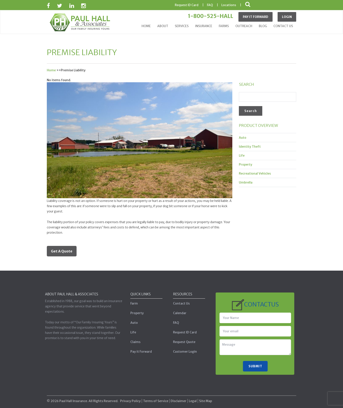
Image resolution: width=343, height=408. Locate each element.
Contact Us (283, 26)
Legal (193, 399)
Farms (224, 26)
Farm (131, 303)
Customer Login (182, 352)
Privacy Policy (130, 399)
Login (287, 17)
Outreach (243, 26)
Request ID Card (182, 332)
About (162, 26)
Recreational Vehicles (255, 173)
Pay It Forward (255, 17)
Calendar (177, 313)
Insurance (203, 26)
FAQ (210, 5)
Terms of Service (155, 399)
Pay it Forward (138, 352)
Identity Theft (250, 147)
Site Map (205, 399)
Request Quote (182, 342)
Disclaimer (178, 399)
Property (245, 164)
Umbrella (245, 182)
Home (146, 26)
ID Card (186, 5)
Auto (242, 138)
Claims (133, 342)
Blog (263, 26)
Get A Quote (61, 251)
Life (242, 156)
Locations (228, 5)
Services (182, 26)
